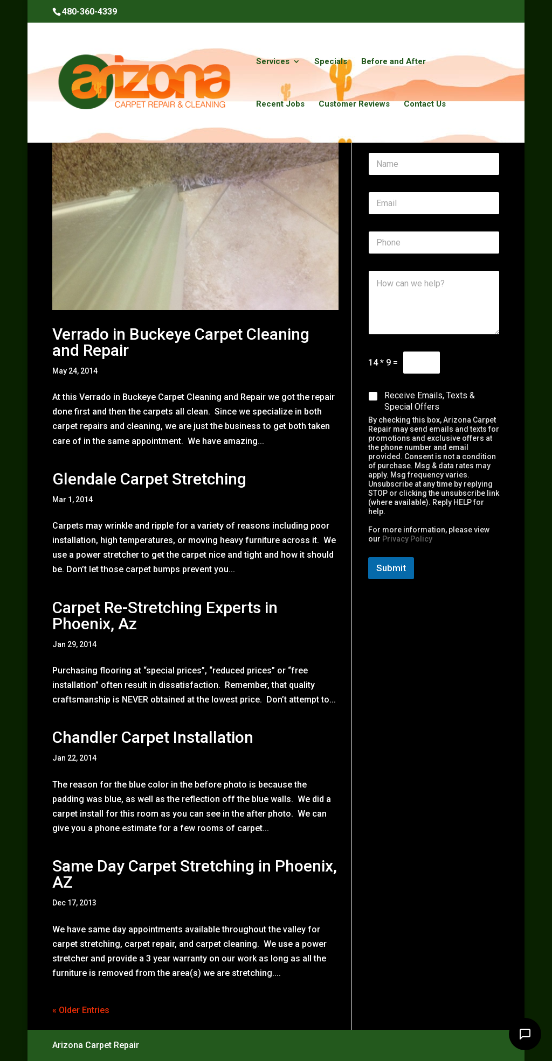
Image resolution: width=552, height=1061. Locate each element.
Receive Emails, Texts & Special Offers (429, 401)
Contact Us (425, 104)
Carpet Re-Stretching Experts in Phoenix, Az (165, 615)
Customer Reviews (354, 104)
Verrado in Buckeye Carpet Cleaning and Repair (180, 342)
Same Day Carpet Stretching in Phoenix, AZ (194, 873)
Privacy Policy (407, 539)
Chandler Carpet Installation (152, 737)
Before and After (393, 62)
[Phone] (434, 242)
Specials (330, 62)
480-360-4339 (89, 11)
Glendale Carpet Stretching (149, 478)
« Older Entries (80, 1010)
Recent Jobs (280, 104)
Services (272, 62)
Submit (391, 568)
